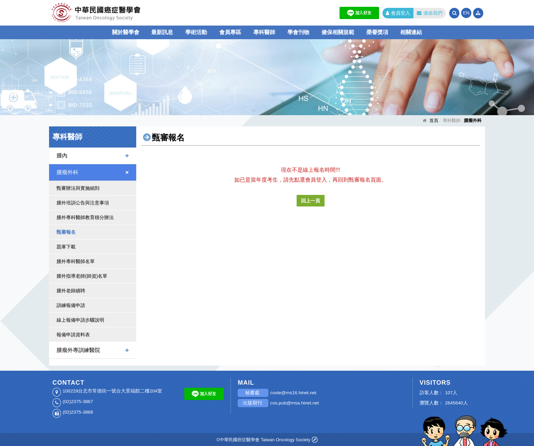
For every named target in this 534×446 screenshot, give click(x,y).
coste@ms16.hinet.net (293, 392)
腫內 (62, 155)
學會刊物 (298, 32)
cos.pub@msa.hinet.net (294, 402)
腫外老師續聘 (71, 290)
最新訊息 (162, 32)
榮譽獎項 (377, 32)
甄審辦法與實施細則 (78, 188)
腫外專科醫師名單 (76, 261)
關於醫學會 (125, 32)
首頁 (433, 120)
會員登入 (398, 13)
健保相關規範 (337, 32)
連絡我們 (429, 13)
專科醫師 (264, 32)
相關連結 (411, 32)
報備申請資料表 (73, 334)
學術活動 (196, 32)
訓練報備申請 (71, 305)
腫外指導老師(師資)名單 (82, 276)
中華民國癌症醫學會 (117, 13)
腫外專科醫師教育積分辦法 (85, 217)
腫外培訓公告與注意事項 (83, 202)
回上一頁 (310, 200)
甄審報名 (66, 232)
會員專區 (230, 32)
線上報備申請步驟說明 (80, 320)
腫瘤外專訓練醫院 (78, 350)
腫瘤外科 (67, 172)
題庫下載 (66, 246)
